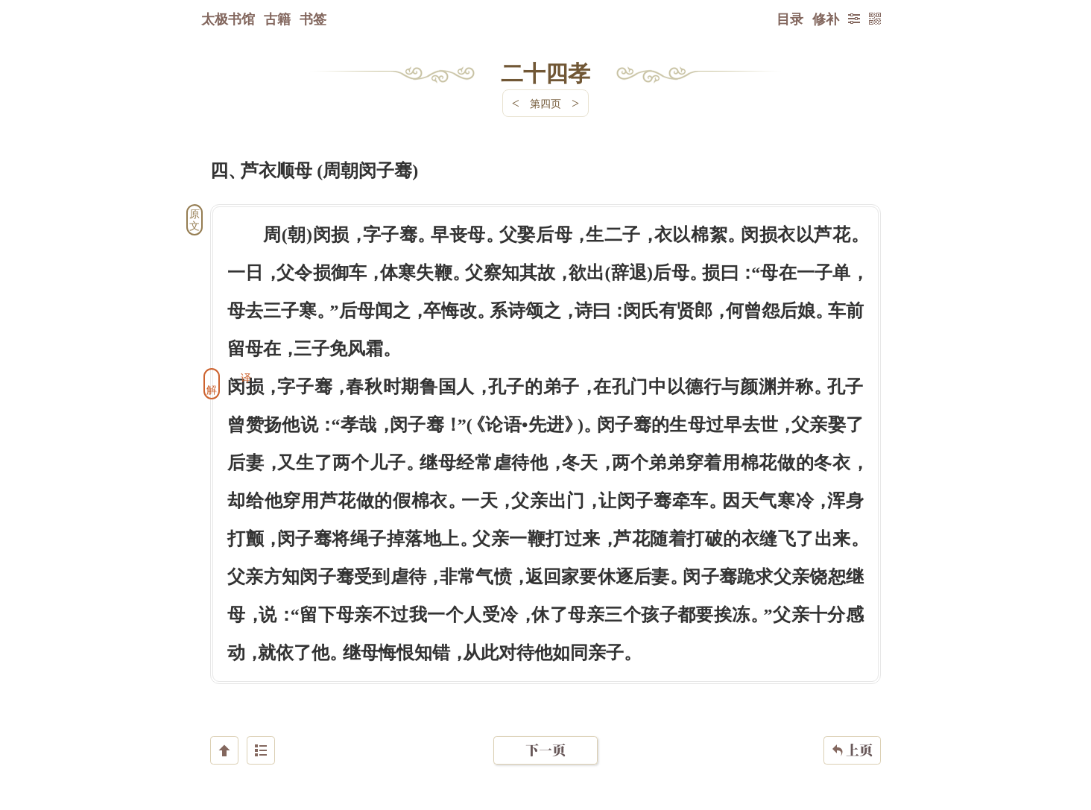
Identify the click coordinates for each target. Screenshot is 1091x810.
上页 (852, 721)
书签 (313, 18)
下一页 (545, 721)
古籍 (277, 18)
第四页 (545, 103)
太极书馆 (228, 18)
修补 (825, 18)
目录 (790, 18)
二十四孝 (545, 72)
